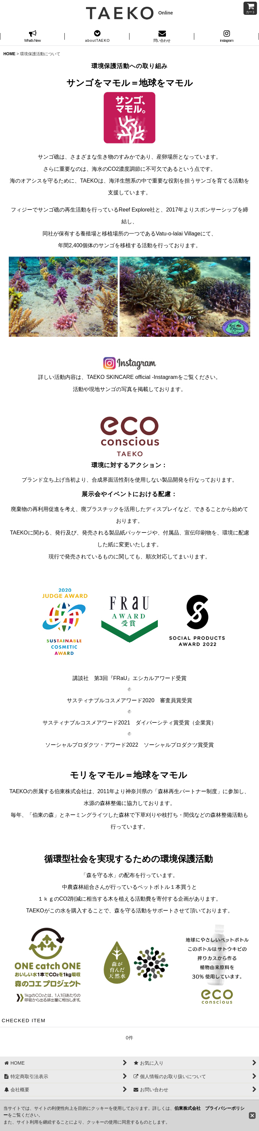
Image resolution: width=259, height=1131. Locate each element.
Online (129, 12)
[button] (97, 36)
